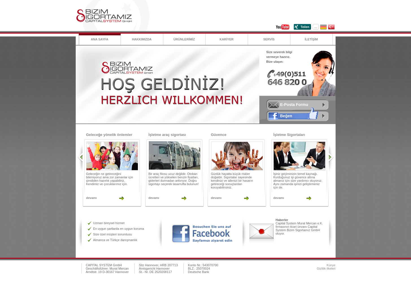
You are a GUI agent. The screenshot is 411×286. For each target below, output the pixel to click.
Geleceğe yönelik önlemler (109, 135)
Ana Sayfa (99, 39)
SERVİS (269, 39)
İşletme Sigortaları (289, 135)
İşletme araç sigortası (167, 135)
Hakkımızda (142, 39)
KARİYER (226, 39)
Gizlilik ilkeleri (326, 268)
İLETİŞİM (311, 39)
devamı (91, 198)
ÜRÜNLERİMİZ (184, 39)
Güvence (219, 135)
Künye (331, 265)
